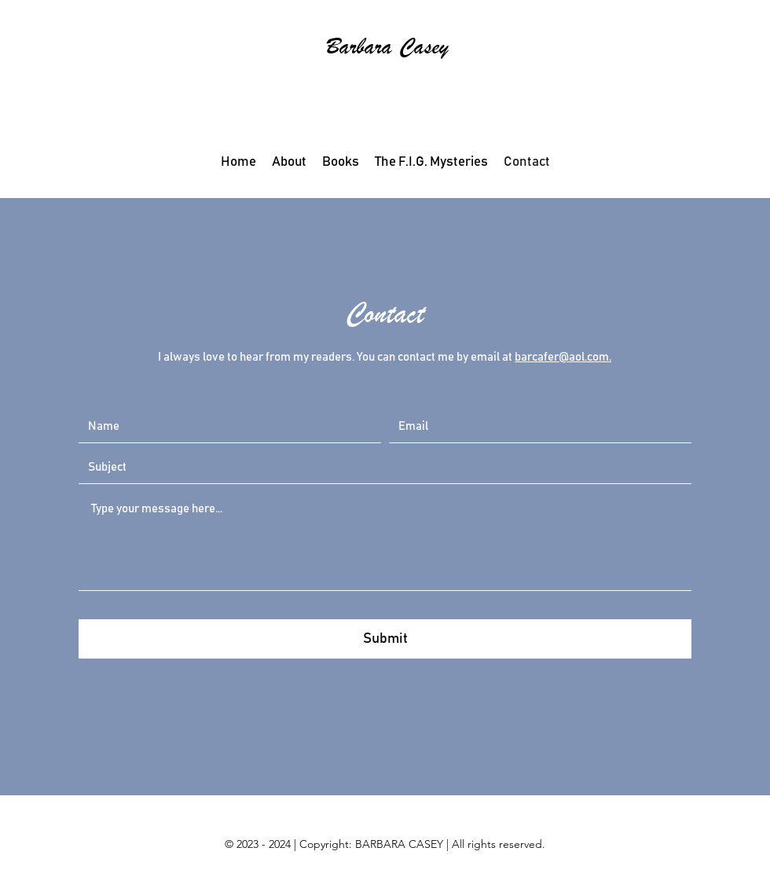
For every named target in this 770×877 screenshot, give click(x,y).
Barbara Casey (387, 46)
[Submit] (385, 639)
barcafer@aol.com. (563, 357)
